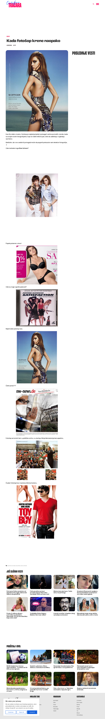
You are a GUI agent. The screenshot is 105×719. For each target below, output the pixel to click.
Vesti (54, 711)
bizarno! (18, 565)
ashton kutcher (11, 565)
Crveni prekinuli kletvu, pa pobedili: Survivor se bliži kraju (39, 690)
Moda (78, 709)
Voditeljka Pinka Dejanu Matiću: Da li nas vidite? (38, 614)
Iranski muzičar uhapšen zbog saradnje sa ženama (64, 614)
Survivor (32, 700)
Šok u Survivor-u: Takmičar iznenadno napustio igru (63, 689)
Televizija (55, 709)
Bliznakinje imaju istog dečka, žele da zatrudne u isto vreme (87, 614)
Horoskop (80, 715)
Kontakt (55, 700)
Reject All (21, 712)
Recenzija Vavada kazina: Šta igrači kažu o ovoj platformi (64, 666)
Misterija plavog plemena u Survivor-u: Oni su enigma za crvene (17, 690)
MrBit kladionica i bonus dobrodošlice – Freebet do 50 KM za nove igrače (17, 667)
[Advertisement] (52, 22)
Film (54, 702)
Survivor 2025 (34, 702)
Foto (54, 704)
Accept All (32, 712)
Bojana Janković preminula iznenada (86, 689)
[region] (21, 707)
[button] (93, 4)
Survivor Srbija (34, 706)
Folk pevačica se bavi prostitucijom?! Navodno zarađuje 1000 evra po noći (39, 593)
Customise (10, 712)
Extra (78, 704)
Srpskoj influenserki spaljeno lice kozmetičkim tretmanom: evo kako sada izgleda (87, 593)
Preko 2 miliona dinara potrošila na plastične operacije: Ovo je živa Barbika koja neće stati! (17, 616)
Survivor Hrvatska (35, 704)
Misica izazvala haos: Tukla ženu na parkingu (63, 592)
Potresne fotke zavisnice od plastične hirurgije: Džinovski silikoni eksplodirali (17, 593)
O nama (79, 700)
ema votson (24, 565)
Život (78, 713)
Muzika (55, 706)
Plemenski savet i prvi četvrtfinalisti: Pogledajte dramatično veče (86, 667)
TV (77, 711)
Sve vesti (79, 702)
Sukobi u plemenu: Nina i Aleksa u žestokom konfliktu (40, 666)
